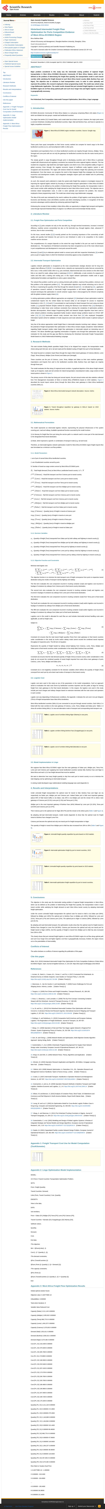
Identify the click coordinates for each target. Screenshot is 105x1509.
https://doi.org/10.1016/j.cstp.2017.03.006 (44, 979)
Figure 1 (100, 113)
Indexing (6, 24)
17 (53, 303)
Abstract (86, 20)
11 (71, 273)
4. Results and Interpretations (44, 788)
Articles (23, 15)
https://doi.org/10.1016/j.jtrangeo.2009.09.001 (68, 1115)
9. (31, 1045)
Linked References (89, 30)
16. (32, 1103)
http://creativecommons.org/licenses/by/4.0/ (44, 53)
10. (32, 1055)
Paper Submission (9, 40)
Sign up (70, 1506)
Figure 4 (99, 811)
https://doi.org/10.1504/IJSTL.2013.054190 (58, 1013)
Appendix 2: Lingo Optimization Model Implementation (56, 1170)
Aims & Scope (8, 30)
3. (31, 991)
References (36, 969)
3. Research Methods (40, 342)
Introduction (7, 79)
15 (75, 298)
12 (58, 284)
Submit (96, 15)
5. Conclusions (38, 897)
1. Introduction (37, 108)
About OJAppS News (10, 53)
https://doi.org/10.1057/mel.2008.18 (75, 1086)
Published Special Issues (12, 64)
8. (31, 1038)
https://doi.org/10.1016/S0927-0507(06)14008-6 (60, 1079)
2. (31, 984)
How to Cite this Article (90, 33)
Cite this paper (37, 956)
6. (31, 1018)
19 (43, 315)
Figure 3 (100, 380)
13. (32, 1077)
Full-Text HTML (88, 25)
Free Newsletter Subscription (13, 45)
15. (32, 1094)
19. (32, 1130)
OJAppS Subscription (10, 42)
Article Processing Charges (12, 37)
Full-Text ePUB (88, 28)
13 (94, 287)
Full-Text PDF (88, 23)
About (81, 15)
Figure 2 (49, 373)
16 (48, 303)
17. (32, 1113)
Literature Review (9, 82)
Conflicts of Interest (40, 946)
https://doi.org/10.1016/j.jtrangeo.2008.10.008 (45, 1003)
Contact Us (61, 1502)
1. (31, 974)
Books (51, 15)
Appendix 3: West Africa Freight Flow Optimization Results (58, 1286)
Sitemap (55, 1502)
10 (68, 273)
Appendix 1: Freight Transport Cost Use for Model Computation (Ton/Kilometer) (13, 109)
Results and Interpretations (12, 89)
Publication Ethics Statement (13, 50)
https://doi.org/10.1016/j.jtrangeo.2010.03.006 (45, 1023)
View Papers (8, 27)
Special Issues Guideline (11, 66)
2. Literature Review (40, 214)
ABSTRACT (36, 67)
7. (31, 1028)
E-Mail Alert (8, 1506)
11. (32, 1062)
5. (31, 1008)
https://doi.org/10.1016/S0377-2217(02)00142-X (60, 1125)
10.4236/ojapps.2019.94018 (40, 25)
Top (4, 72)
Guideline (7, 35)
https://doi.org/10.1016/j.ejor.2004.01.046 (44, 1050)
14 (57, 294)
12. (32, 1069)
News (66, 15)
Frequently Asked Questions (13, 55)
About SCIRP (48, 1502)
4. (31, 999)
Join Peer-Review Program (24, 1506)
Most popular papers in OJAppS (14, 47)
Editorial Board (8, 32)
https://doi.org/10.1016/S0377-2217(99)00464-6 (70, 1133)
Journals (36, 15)
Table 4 (91, 811)
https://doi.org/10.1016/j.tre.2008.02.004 (43, 994)
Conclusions (7, 93)
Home (8, 15)
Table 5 (93, 825)
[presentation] (32, 470)
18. (32, 1120)
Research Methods (9, 86)
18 (93, 305)
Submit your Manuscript (86, 1506)
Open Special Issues (10, 61)
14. (32, 1084)
